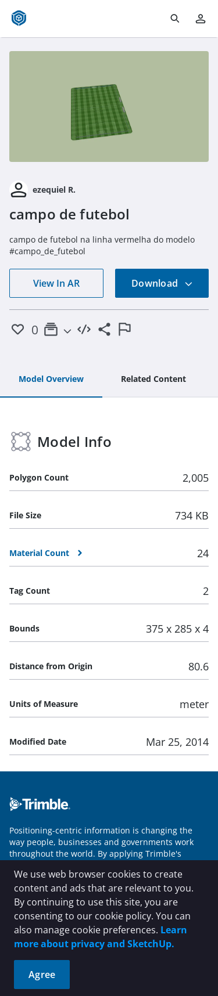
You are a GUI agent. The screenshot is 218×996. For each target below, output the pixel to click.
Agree (41, 974)
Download (162, 283)
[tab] (51, 380)
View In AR (56, 283)
